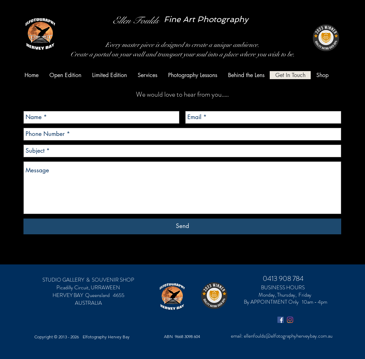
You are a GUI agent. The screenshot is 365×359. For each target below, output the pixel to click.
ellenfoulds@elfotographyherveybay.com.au (288, 336)
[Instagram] (290, 320)
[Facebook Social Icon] (280, 320)
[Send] (182, 226)
